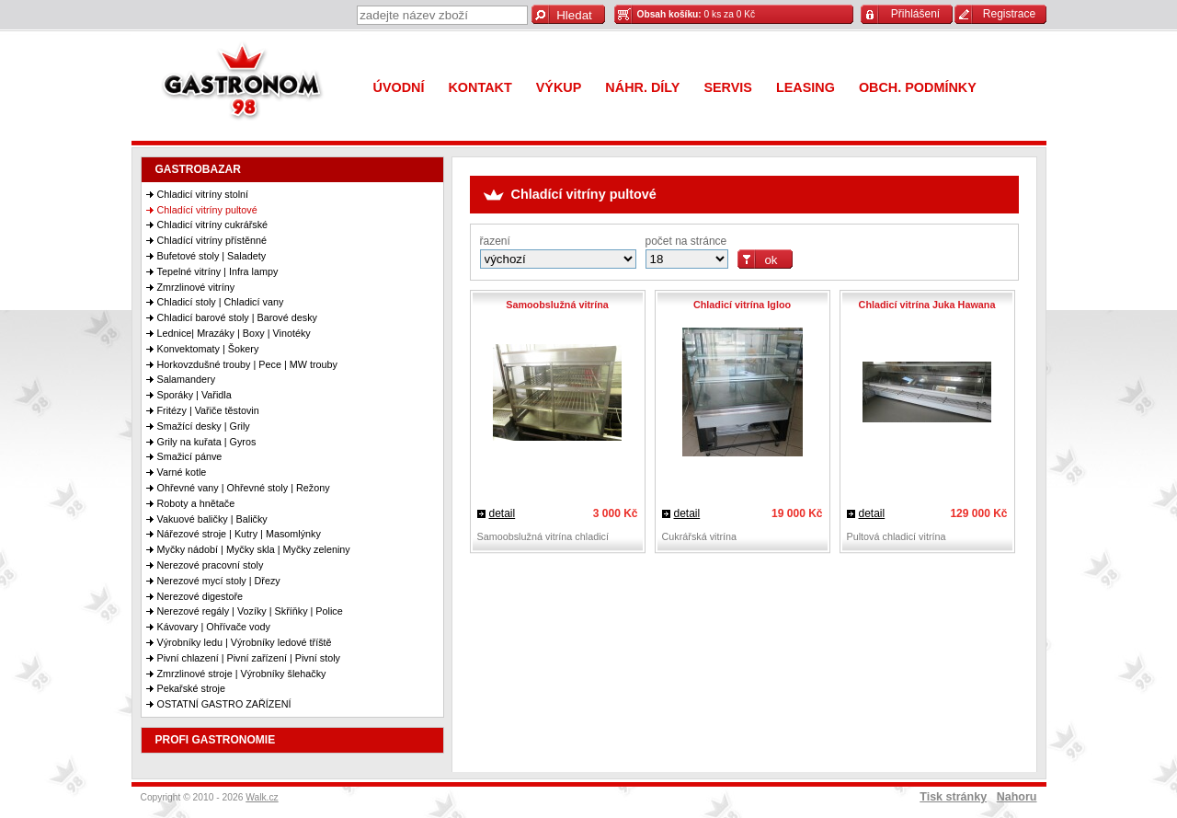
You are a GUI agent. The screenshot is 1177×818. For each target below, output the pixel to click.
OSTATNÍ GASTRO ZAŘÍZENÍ (224, 703)
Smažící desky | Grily (203, 426)
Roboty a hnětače (196, 503)
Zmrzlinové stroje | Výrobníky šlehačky (241, 673)
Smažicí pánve (190, 456)
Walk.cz (262, 797)
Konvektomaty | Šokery (208, 348)
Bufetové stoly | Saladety (212, 255)
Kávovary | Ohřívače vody (213, 626)
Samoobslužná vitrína (557, 304)
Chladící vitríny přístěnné (212, 240)
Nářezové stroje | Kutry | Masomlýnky (239, 533)
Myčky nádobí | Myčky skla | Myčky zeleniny (253, 549)
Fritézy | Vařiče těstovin (208, 410)
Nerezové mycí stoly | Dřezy (218, 580)
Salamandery (186, 379)
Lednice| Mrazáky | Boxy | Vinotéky (234, 333)
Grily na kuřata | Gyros (207, 441)
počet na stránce (686, 241)
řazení (495, 241)
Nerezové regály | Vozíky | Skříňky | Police (250, 610)
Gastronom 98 (246, 85)
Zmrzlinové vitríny (196, 287)
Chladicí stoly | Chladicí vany (220, 301)
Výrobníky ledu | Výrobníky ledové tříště (244, 642)
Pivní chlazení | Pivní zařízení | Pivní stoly (248, 657)
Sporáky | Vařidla (194, 394)
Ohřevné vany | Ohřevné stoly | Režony (243, 487)
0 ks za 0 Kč (696, 14)
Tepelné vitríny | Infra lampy (218, 271)
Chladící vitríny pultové (207, 209)
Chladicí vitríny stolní (203, 194)
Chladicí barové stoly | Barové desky (237, 317)
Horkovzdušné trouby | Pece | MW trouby (247, 364)
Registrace (1009, 13)
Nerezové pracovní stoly (210, 564)
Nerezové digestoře (200, 596)
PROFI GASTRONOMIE (215, 739)
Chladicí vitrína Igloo (742, 304)
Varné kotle (182, 472)
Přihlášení (915, 13)
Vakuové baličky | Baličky (212, 518)
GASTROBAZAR (198, 169)
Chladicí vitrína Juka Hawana (927, 304)
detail (502, 513)
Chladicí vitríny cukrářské (213, 224)
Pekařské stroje (191, 688)
